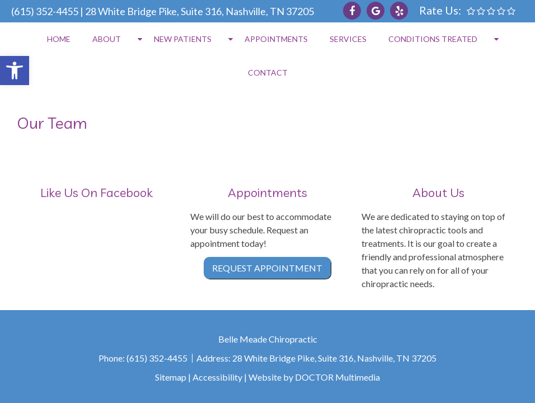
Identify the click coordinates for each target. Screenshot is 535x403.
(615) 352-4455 (44, 11)
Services (348, 39)
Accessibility (217, 377)
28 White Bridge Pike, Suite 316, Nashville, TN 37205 (199, 11)
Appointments (276, 39)
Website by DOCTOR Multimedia (314, 377)
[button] (14, 70)
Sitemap (170, 377)
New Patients (183, 39)
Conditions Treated (432, 39)
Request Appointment (267, 268)
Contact (268, 72)
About (106, 39)
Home (59, 39)
